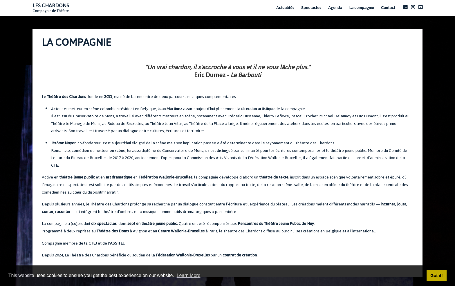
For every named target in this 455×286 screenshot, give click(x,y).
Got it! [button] (436, 275)
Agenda (335, 7)
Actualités (285, 7)
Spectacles (311, 7)
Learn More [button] (189, 275)
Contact (388, 7)
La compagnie (361, 7)
